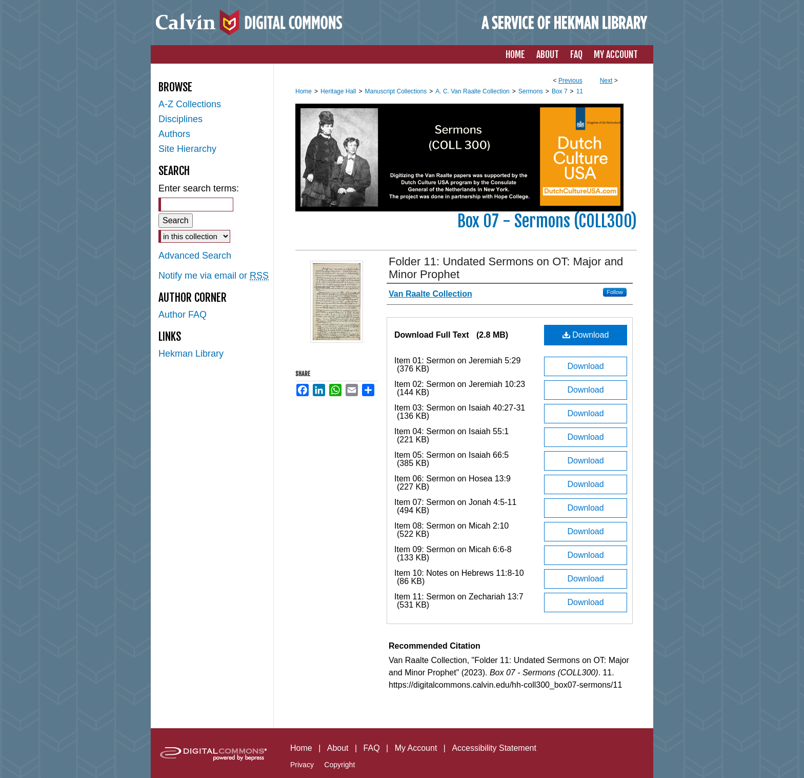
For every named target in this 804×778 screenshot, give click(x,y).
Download (585, 334)
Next (606, 80)
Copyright (339, 765)
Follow (615, 292)
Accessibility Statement (494, 748)
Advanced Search (194, 255)
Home (303, 91)
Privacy (302, 765)
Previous (570, 80)
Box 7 (560, 91)
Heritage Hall (338, 91)
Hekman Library (191, 353)
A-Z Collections (189, 104)
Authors (174, 134)
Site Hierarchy (187, 149)
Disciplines (180, 119)
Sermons (530, 91)
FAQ (372, 748)
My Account (416, 748)
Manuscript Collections (396, 91)
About (338, 748)
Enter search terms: (198, 188)
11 (579, 91)
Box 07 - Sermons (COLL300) (547, 221)
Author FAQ (182, 314)
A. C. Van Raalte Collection (472, 91)
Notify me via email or (213, 275)
